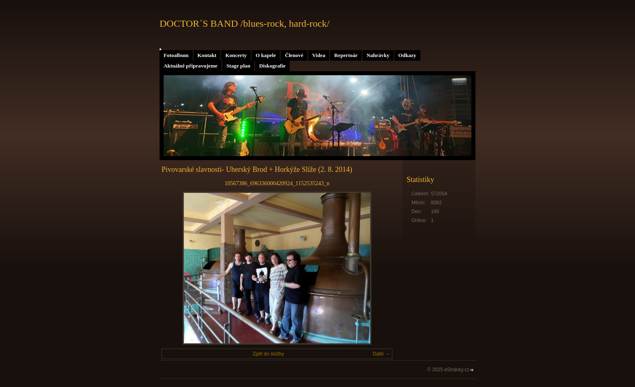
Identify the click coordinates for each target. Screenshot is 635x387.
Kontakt (207, 55)
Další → (381, 354)
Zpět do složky (268, 354)
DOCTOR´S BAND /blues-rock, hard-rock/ (245, 23)
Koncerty (236, 55)
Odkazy (407, 55)
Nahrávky (378, 55)
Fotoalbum (176, 55)
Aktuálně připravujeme (190, 66)
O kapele (266, 55)
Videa (318, 55)
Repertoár (346, 55)
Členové (294, 55)
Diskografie (272, 66)
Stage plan (238, 66)
